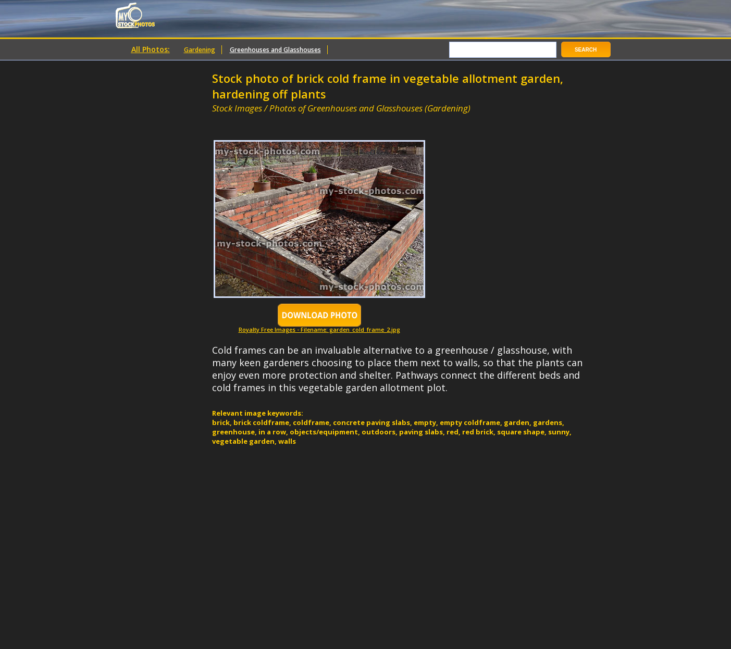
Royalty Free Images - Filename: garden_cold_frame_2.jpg (319, 326)
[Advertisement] (334, 118)
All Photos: (150, 49)
